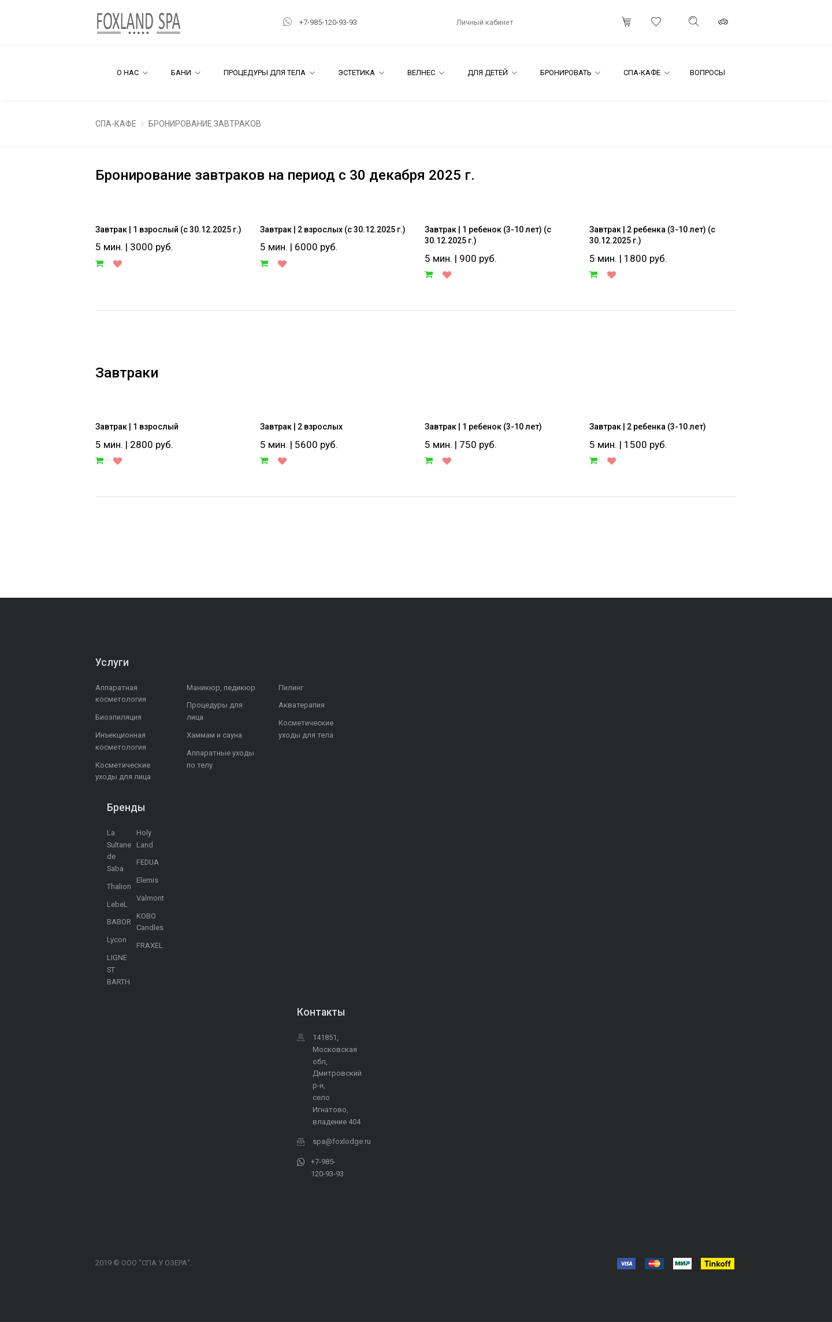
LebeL (117, 904)
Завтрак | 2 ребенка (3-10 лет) (647, 426)
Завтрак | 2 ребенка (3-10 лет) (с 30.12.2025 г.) (652, 235)
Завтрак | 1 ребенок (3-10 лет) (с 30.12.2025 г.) (488, 235)
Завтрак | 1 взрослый (137, 426)
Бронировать (565, 72)
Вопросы (707, 72)
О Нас (128, 72)
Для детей (487, 72)
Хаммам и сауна (214, 735)
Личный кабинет (484, 22)
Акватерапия (301, 705)
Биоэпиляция (118, 717)
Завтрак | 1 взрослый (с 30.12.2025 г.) (168, 229)
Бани (181, 72)
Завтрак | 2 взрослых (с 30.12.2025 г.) (333, 229)
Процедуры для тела (265, 72)
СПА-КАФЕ (115, 123)
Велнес (421, 72)
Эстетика (356, 72)
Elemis (147, 880)
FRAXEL (149, 945)
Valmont (150, 898)
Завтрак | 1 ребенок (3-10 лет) (483, 426)
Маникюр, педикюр (221, 687)
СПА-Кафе (641, 72)
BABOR (119, 921)
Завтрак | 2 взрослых (301, 426)
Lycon (117, 939)
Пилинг (290, 687)
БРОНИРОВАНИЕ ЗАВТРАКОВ (204, 123)
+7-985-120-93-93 (328, 22)
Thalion (119, 886)
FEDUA (147, 862)
